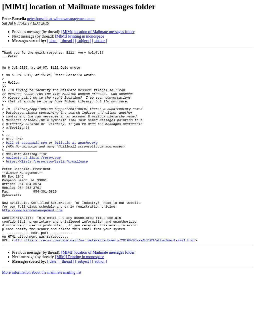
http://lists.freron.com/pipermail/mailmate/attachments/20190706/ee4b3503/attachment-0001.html (104, 278)
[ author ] (99, 41)
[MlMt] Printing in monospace (79, 36)
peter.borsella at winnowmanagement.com (60, 19)
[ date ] (52, 41)
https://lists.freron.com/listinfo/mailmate (47, 184)
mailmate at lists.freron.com (33, 179)
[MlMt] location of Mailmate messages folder (97, 32)
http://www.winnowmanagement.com (32, 242)
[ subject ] (83, 41)
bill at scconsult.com (26, 161)
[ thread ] (67, 41)
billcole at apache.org (76, 161)
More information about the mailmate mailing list (41, 310)
